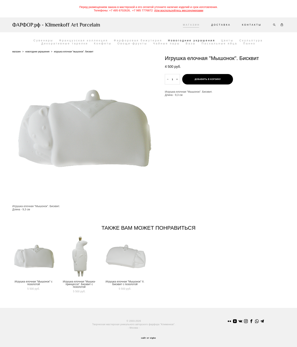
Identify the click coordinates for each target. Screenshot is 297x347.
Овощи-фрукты (132, 43)
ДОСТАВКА (221, 25)
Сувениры (43, 40)
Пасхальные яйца (219, 43)
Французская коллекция (83, 40)
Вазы (191, 43)
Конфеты (103, 43)
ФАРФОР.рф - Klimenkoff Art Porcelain (56, 25)
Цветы (227, 40)
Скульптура (251, 40)
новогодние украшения (37, 51)
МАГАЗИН (191, 25)
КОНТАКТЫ (252, 25)
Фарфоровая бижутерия (138, 40)
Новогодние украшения (191, 40)
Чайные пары (166, 43)
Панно (249, 43)
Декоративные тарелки (64, 43)
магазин (16, 51)
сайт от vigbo (148, 338)
